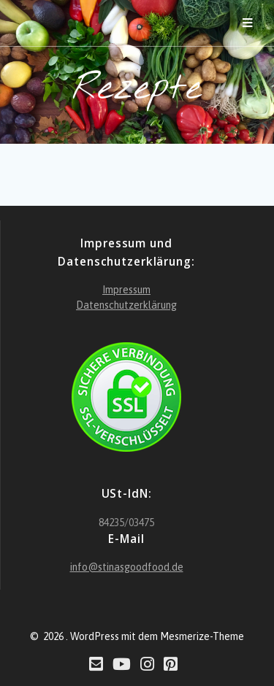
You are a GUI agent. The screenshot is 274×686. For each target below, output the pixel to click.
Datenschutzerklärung (126, 305)
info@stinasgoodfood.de (126, 567)
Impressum (126, 290)
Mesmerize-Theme (202, 636)
